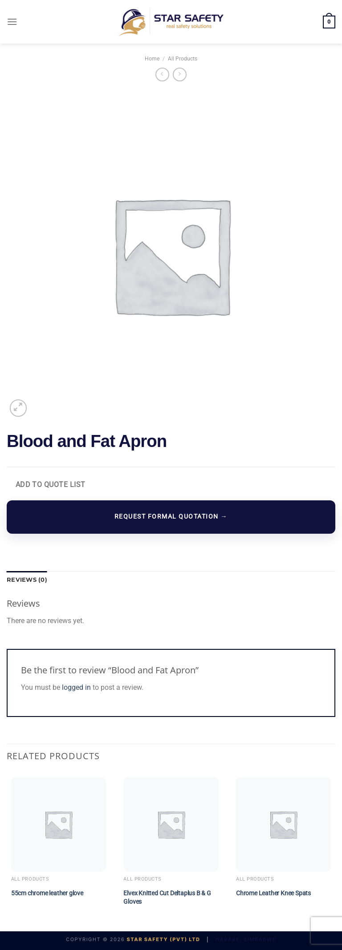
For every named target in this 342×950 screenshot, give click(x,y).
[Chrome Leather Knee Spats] (283, 824)
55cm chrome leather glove (47, 893)
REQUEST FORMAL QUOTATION (171, 516)
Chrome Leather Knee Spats (273, 893)
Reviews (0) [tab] (27, 579)
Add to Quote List (51, 485)
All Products (182, 59)
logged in (76, 687)
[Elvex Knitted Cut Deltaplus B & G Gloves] (170, 824)
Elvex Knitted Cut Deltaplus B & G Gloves (167, 898)
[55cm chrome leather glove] (58, 824)
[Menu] (12, 21)
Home (152, 59)
